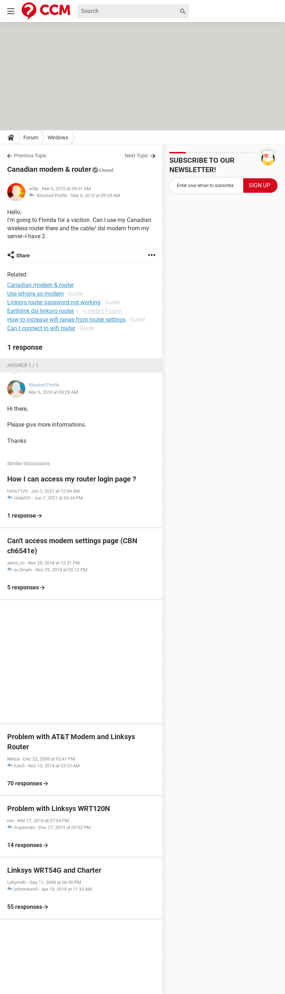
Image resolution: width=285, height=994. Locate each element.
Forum (30, 137)
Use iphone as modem (35, 293)
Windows (58, 137)
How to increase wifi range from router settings (66, 319)
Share (23, 255)
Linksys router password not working (54, 302)
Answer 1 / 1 (23, 365)
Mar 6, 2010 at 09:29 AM (95, 195)
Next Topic (136, 155)
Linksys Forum (103, 311)
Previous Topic (30, 155)
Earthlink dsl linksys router (40, 311)
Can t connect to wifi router (41, 328)
